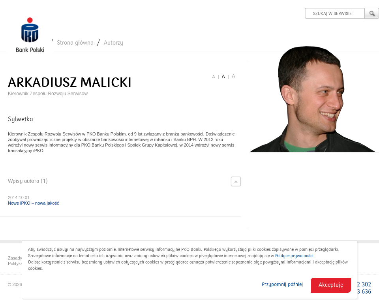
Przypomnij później (282, 284)
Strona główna (75, 42)
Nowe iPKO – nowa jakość (33, 203)
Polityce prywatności (294, 255)
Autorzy (113, 42)
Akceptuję (331, 284)
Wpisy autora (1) (124, 181)
